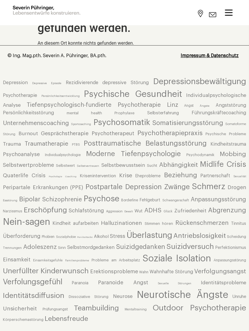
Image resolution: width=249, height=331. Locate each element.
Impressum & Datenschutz (210, 55)
